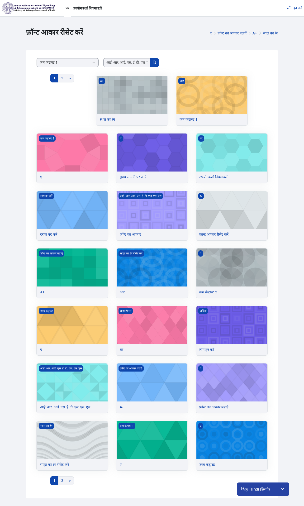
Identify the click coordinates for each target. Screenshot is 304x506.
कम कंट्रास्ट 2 (208, 292)
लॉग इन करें (294, 8)
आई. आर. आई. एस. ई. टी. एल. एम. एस (65, 407)
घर (121, 350)
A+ (254, 33)
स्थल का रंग (270, 33)
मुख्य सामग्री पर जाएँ (133, 177)
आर (122, 292)
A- (122, 407)
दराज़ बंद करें (48, 234)
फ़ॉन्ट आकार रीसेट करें (213, 234)
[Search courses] (127, 62)
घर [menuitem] (67, 8)
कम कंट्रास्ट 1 (188, 119)
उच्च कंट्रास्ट (207, 465)
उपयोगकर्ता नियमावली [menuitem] (87, 8)
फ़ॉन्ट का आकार (130, 234)
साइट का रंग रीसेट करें (54, 465)
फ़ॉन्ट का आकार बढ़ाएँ (232, 33)
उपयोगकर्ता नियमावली (213, 177)
